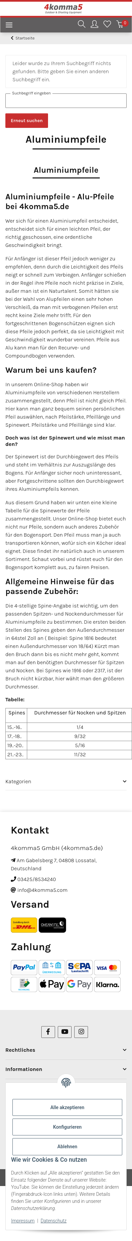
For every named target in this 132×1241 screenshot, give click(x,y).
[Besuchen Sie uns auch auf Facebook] (48, 1032)
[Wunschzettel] (107, 25)
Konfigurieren (67, 1127)
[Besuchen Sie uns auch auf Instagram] (81, 1032)
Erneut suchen (27, 120)
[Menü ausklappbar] (6, 26)
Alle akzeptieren (67, 1107)
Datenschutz (54, 1220)
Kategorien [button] (18, 781)
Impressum (23, 1220)
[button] (81, 25)
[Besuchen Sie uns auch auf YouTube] (65, 1032)
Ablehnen (67, 1146)
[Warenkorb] (120, 25)
